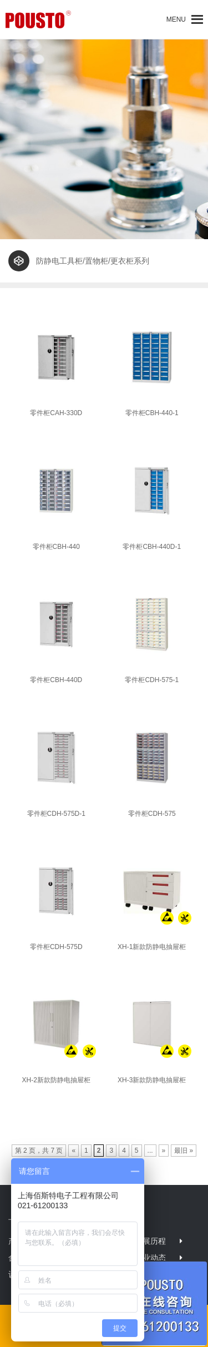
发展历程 (150, 1241)
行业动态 (150, 1257)
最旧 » (183, 1150)
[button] (176, 19)
